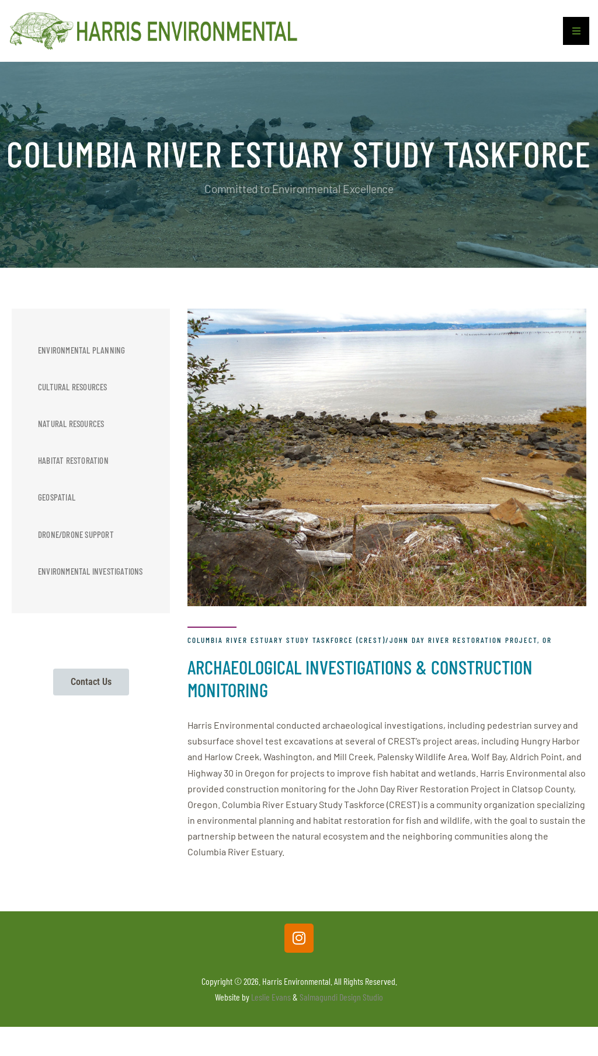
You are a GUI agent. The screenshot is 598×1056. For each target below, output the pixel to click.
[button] (576, 36)
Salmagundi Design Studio (341, 1002)
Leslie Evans (271, 1002)
